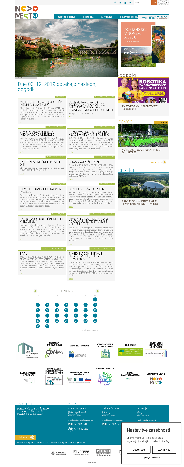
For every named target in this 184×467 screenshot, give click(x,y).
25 (57, 321)
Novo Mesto (32, 12)
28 (85, 321)
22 (95, 315)
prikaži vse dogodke (89, 330)
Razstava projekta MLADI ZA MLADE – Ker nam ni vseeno (90, 133)
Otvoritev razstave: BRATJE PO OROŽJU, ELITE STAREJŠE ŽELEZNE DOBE (89, 221)
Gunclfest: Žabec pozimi (87, 189)
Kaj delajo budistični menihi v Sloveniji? (41, 220)
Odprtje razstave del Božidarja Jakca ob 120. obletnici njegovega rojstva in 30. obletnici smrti (91, 106)
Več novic (156, 162)
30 (38, 326)
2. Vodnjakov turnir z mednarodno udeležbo (37, 133)
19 (66, 315)
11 (57, 310)
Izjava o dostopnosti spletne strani (32, 442)
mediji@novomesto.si (149, 420)
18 (57, 315)
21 (85, 315)
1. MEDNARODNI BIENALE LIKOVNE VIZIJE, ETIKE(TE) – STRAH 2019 (87, 256)
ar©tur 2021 (92, 463)
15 (95, 310)
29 (95, 321)
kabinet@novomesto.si (114, 420)
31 (47, 326)
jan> (97, 291)
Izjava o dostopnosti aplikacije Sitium (68, 442)
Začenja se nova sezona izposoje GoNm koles (142, 151)
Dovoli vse (139, 449)
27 (76, 321)
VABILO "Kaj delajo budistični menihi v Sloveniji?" (41, 103)
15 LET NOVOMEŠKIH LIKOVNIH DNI (40, 163)
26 (66, 321)
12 (66, 310)
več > (22, 122)
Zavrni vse (164, 449)
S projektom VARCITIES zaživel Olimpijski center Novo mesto (140, 203)
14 (85, 310)
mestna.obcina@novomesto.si (83, 420)
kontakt (160, 2)
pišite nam (26, 437)
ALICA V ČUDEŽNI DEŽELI (85, 162)
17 (47, 315)
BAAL (23, 253)
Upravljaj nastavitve (151, 457)
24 (47, 321)
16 (38, 315)
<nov (35, 291)
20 (76, 315)
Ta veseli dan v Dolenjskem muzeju (41, 190)
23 (38, 321)
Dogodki (21, 78)
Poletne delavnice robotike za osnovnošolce (140, 108)
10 (47, 310)
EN (166, 2)
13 (76, 310)
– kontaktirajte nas (154, 17)
